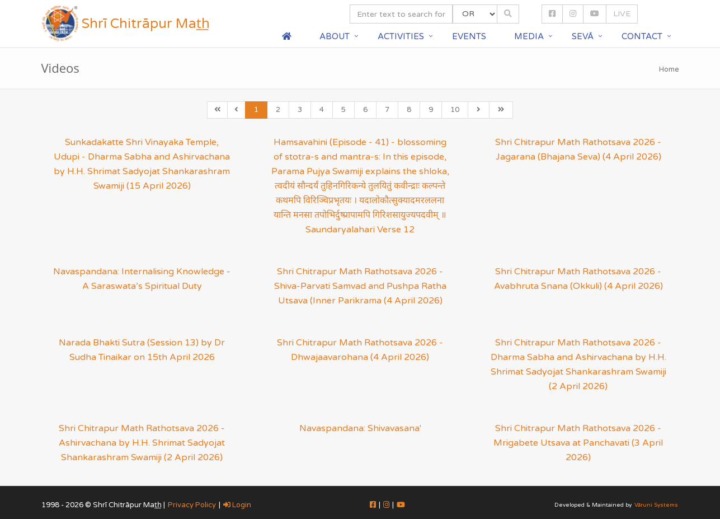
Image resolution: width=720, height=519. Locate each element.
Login (237, 505)
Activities (401, 36)
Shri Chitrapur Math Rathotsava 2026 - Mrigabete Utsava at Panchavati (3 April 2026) (578, 443)
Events (469, 36)
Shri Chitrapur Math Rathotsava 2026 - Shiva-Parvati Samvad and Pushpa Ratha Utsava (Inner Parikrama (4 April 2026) (360, 286)
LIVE (621, 13)
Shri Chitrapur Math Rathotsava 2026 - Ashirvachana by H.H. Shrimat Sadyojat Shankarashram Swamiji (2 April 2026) (142, 443)
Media (529, 36)
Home (669, 69)
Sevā (583, 36)
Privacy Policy (192, 505)
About (334, 36)
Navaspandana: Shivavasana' (360, 428)
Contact (642, 36)
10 (454, 109)
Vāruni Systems (656, 505)
